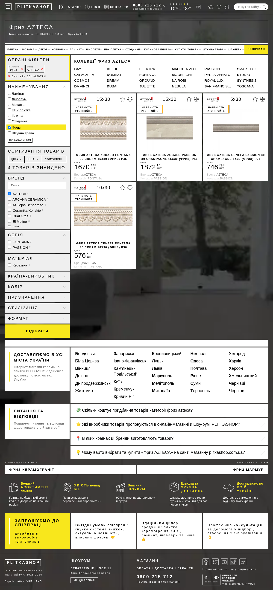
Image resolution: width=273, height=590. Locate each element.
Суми (196, 383)
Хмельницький (243, 375)
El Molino (19, 221)
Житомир (84, 390)
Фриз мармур (248, 469)
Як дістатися (84, 580)
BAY (77, 69)
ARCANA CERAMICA (28, 199)
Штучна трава (213, 49)
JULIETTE (147, 86)
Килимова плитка (157, 49)
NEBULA (179, 86)
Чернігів (236, 390)
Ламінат (76, 49)
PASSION (212, 69)
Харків (235, 361)
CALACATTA (84, 75)
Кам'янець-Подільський (125, 371)
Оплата (144, 568)
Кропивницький (167, 353)
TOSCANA (245, 86)
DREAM (113, 80)
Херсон (236, 368)
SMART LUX (247, 69)
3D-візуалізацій (246, 533)
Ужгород (237, 353)
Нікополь (199, 353)
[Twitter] (215, 561)
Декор (43, 49)
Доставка (164, 568)
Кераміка (19, 265)
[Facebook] (206, 561)
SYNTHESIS (247, 80)
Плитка (12, 49)
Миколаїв (161, 390)
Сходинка (19, 121)
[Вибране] (210, 7)
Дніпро (81, 375)
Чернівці (237, 383)
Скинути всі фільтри (27, 76)
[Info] (92, 7)
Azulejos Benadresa (27, 205)
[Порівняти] (219, 7)
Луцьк (157, 361)
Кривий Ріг (124, 396)
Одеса (197, 361)
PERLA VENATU (217, 75)
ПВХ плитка (112, 49)
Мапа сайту (13, 574)
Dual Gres (19, 216)
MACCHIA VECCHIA (186, 69)
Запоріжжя (124, 353)
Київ (118, 381)
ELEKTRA (147, 69)
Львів (157, 368)
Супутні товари (186, 49)
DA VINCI (81, 86)
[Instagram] (233, 561)
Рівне (196, 375)
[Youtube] (224, 561)
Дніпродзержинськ (92, 383)
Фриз (14, 69)
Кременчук (124, 389)
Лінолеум (93, 49)
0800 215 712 (147, 5)
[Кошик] (227, 7)
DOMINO (114, 75)
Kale (15, 227)
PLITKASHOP (23, 562)
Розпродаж (256, 49)
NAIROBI (179, 80)
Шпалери (234, 49)
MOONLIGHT (182, 75)
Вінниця (83, 368)
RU (198, 7)
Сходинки (133, 49)
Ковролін (59, 49)
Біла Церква (87, 361)
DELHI (112, 69)
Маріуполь (162, 375)
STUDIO (243, 75)
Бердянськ (85, 353)
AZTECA (33, 69)
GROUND (147, 80)
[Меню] (8, 6)
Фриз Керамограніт (31, 469)
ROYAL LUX (213, 80)
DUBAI (112, 86)
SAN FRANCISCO (218, 86)
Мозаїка (28, 49)
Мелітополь (163, 383)
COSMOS (82, 80)
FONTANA (147, 75)
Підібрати (37, 331)
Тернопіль (200, 390)
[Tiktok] (242, 561)
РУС (39, 581)
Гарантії (186, 568)
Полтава (199, 368)
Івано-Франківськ (130, 361)
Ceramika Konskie (26, 210)
